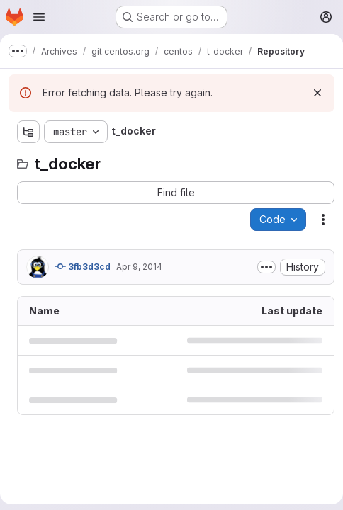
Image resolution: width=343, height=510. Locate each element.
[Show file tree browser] (28, 131)
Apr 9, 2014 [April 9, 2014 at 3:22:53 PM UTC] (139, 266)
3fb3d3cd (83, 266)
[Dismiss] (317, 92)
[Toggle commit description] (266, 267)
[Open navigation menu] (39, 17)
